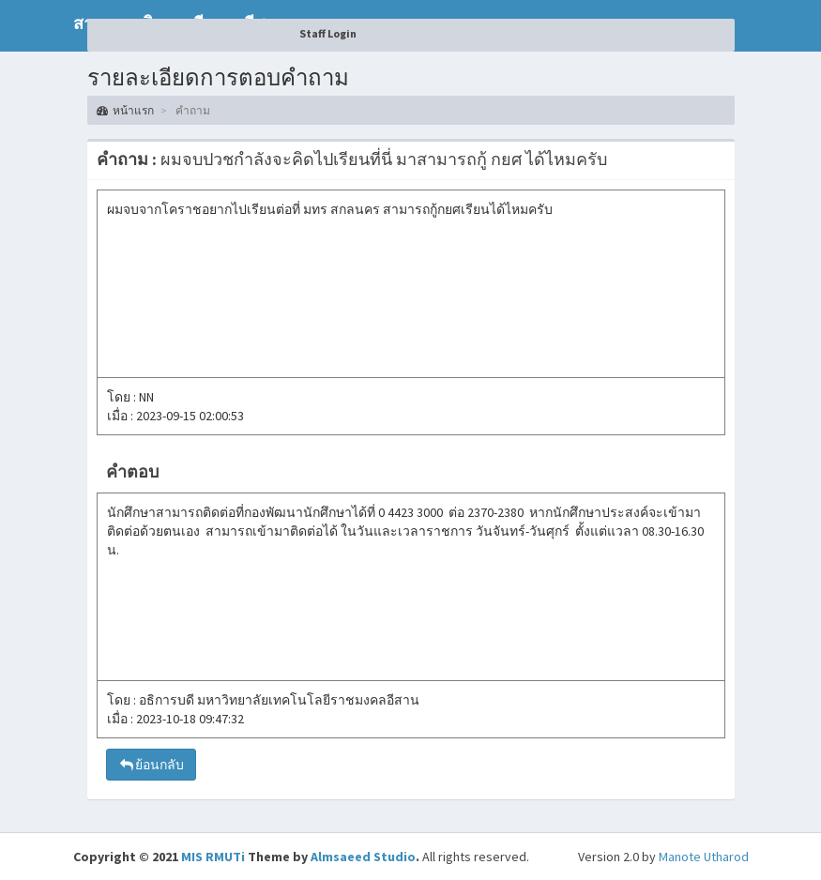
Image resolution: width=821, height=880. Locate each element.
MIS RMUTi (213, 856)
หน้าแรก (125, 110)
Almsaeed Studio (363, 856)
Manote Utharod (704, 856)
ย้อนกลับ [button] (151, 764)
